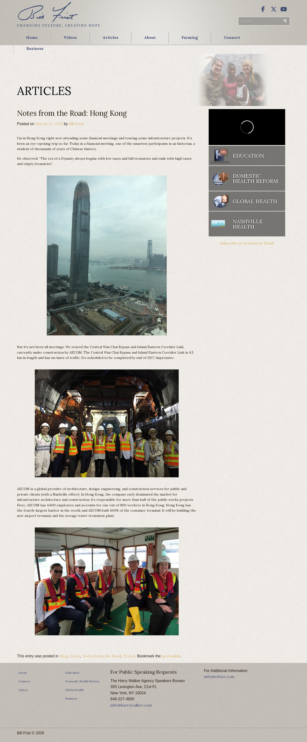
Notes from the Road (101, 656)
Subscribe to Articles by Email (247, 243)
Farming (190, 37)
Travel (129, 656)
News (75, 656)
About (150, 37)
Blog (63, 656)
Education (248, 155)
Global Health (255, 201)
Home (32, 37)
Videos (70, 37)
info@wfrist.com (219, 676)
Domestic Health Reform (255, 178)
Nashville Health (248, 224)
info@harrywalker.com (131, 705)
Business (34, 48)
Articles (110, 37)
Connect (232, 37)
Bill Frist (76, 123)
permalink (171, 656)
